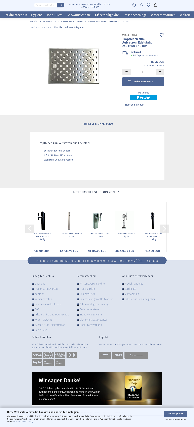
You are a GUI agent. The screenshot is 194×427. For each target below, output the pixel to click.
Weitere (185, 15)
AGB (37, 309)
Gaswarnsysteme (79, 15)
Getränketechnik (15, 15)
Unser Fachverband (91, 324)
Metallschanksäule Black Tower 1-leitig (153, 237)
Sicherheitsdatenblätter (93, 319)
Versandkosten (43, 299)
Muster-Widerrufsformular (50, 324)
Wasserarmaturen (163, 15)
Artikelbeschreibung (97, 123)
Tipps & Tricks (87, 288)
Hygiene (37, 15)
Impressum (41, 330)
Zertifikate (130, 288)
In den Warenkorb (140, 81)
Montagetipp (131, 294)
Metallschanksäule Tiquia (126, 235)
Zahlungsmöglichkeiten (48, 304)
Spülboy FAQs (87, 294)
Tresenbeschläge (135, 15)
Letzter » (46, 27)
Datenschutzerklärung (23, 421)
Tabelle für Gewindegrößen (140, 299)
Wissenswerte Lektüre (92, 283)
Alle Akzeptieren (175, 413)
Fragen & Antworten (46, 288)
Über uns (40, 283)
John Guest (55, 15)
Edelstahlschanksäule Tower (72, 235)
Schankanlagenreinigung (94, 304)
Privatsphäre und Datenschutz (52, 314)
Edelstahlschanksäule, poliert (100, 235)
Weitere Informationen (175, 419)
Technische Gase (89, 309)
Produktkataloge (133, 283)
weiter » (35, 27)
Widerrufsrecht (43, 319)
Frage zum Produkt (134, 104)
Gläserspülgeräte (107, 15)
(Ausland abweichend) (150, 56)
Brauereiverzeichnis (91, 314)
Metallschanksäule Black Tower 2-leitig (42, 237)
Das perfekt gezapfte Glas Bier (97, 299)
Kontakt (39, 294)
